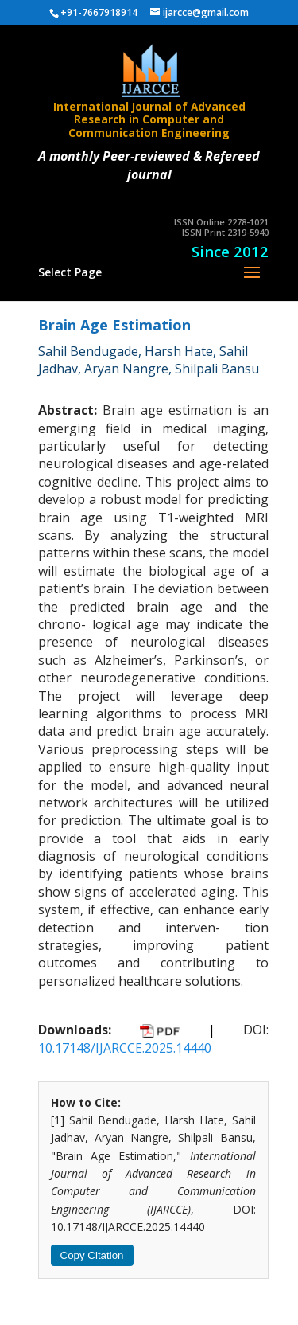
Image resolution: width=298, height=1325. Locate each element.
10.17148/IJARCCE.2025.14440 (124, 1048)
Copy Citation (92, 1255)
